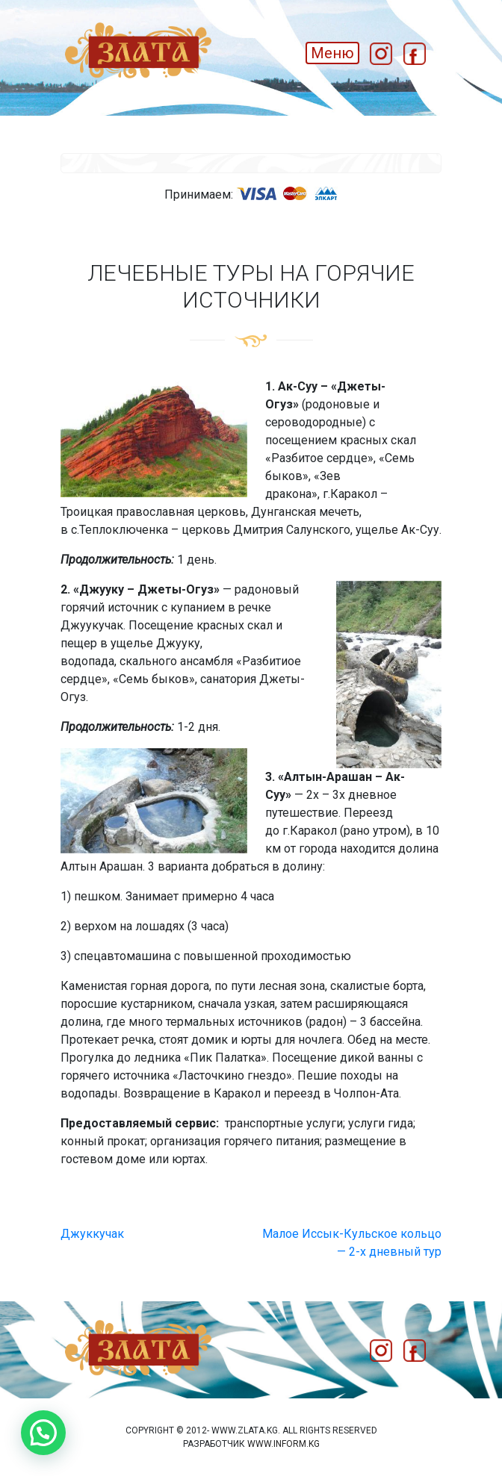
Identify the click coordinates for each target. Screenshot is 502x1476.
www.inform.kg (283, 1444)
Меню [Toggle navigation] (332, 53)
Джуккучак (92, 1234)
